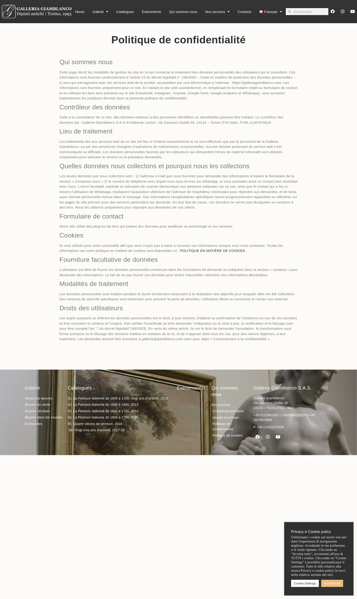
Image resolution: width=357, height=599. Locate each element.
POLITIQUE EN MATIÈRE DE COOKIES (212, 251)
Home (79, 12)
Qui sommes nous (183, 12)
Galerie (100, 12)
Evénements (151, 12)
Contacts (244, 12)
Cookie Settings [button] (305, 583)
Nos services (217, 12)
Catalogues (125, 12)
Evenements (190, 387)
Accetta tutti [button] (332, 583)
